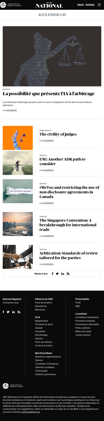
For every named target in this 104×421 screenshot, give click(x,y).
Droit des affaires (43, 342)
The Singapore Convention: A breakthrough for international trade (68, 225)
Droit (37, 317)
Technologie (41, 371)
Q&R (77, 306)
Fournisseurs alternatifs (87, 324)
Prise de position (43, 302)
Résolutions (41, 306)
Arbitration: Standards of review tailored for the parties (69, 256)
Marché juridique (43, 353)
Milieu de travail (83, 331)
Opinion (6, 89)
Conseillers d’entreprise (47, 363)
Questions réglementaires (48, 356)
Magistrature (45, 130)
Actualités (40, 331)
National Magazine (12, 299)
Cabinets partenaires (45, 374)
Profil (78, 302)
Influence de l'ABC (44, 299)
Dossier (39, 328)
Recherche (90, 5)
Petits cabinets (82, 328)
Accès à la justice (44, 345)
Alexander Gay (11, 110)
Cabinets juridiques (44, 367)
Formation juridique (85, 321)
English (80, 5)
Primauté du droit (44, 324)
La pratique (81, 313)
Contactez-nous (11, 302)
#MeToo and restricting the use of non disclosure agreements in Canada (69, 192)
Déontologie (41, 335)
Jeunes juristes (82, 335)
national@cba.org (31, 412)
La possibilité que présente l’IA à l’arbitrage (49, 94)
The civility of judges (58, 134)
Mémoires (40, 309)
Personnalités (82, 299)
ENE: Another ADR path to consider (62, 162)
